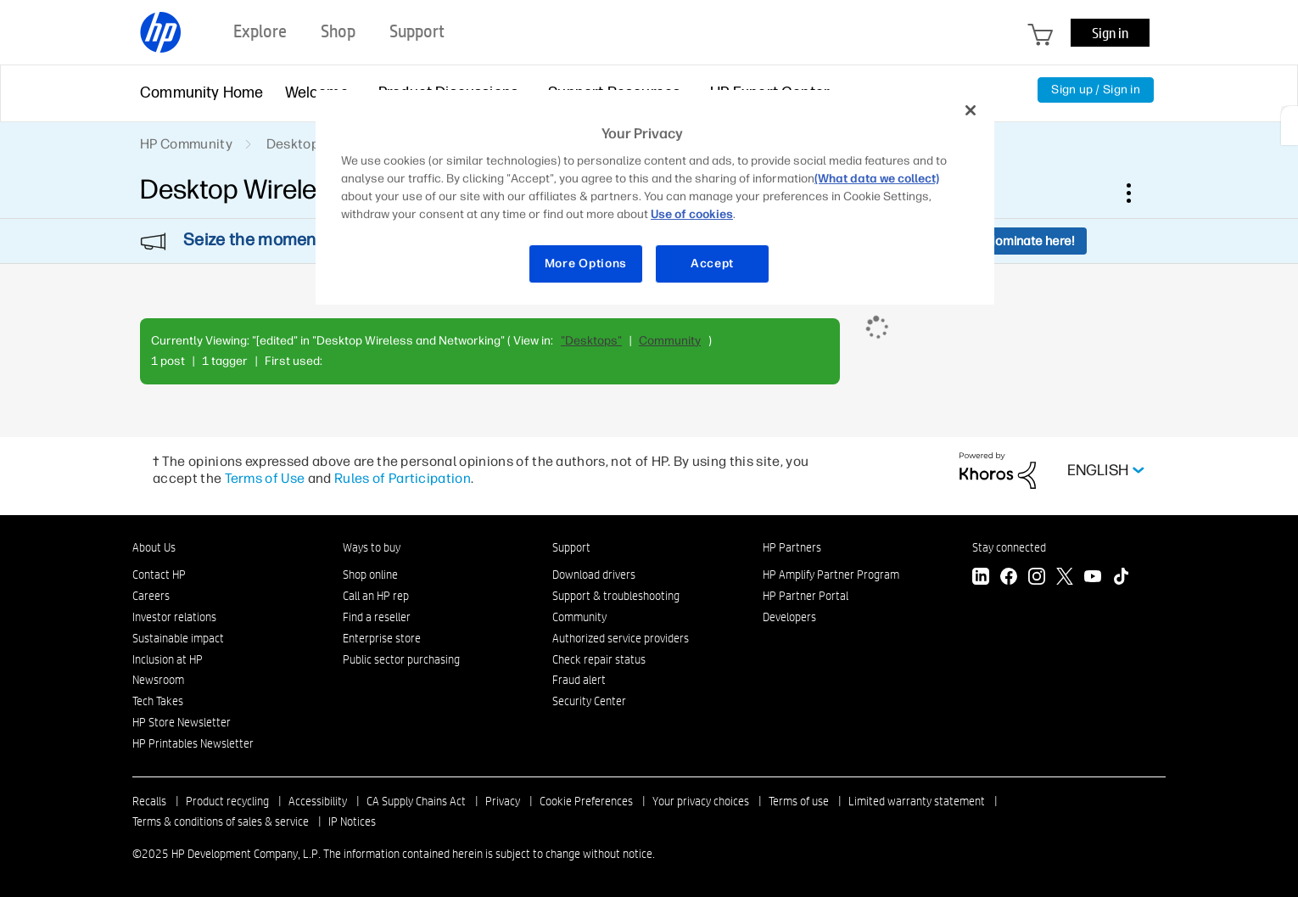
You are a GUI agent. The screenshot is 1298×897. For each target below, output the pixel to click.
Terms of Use (265, 478)
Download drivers (593, 574)
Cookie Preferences (586, 801)
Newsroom (158, 679)
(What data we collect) (876, 178)
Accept (712, 263)
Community (670, 341)
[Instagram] (1036, 578)
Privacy (502, 801)
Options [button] (1137, 192)
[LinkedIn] (980, 578)
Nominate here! (1030, 241)
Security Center (589, 701)
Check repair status (599, 659)
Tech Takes (157, 701)
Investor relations (174, 617)
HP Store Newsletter (181, 722)
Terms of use (799, 801)
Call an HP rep (376, 595)
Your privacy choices (700, 801)
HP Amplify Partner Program (831, 574)
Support (571, 547)
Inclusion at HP (167, 659)
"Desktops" (591, 341)
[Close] (970, 110)
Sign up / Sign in (1095, 89)
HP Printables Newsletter (193, 743)
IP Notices (352, 821)
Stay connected (1009, 547)
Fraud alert (579, 679)
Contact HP (159, 574)
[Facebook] (1008, 578)
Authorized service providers (620, 638)
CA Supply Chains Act (416, 801)
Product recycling (227, 801)
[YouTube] (1092, 578)
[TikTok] (1120, 578)
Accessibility (317, 801)
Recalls (149, 801)
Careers (151, 595)
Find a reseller (377, 617)
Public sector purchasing (401, 659)
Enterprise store (382, 638)
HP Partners (792, 547)
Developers (789, 617)
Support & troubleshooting (616, 595)
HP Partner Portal (805, 595)
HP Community (186, 144)
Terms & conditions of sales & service (220, 821)
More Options (586, 263)
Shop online (370, 574)
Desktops (296, 144)
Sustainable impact (178, 638)
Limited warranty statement (916, 801)
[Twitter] (1064, 578)
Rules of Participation (402, 478)
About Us (154, 547)
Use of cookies (692, 214)
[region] (655, 197)
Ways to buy (371, 547)
